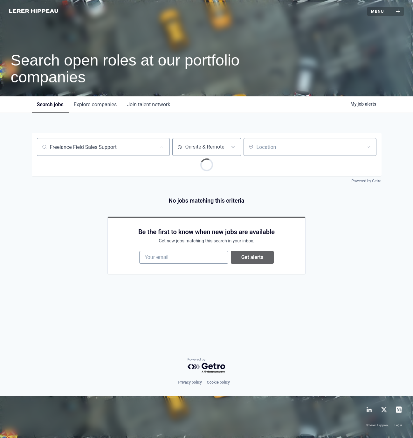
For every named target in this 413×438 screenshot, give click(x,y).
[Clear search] (162, 147)
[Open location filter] (368, 147)
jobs (50, 104)
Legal (399, 425)
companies (95, 104)
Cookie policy (218, 382)
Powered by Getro (366, 181)
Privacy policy (190, 382)
